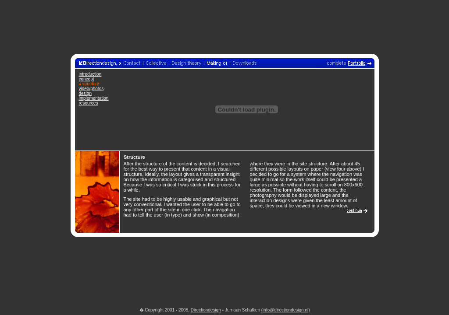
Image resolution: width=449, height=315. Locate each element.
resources (88, 103)
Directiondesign (206, 310)
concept (86, 79)
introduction (90, 74)
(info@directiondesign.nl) (285, 310)
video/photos (91, 88)
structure (91, 83)
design (85, 93)
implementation (94, 98)
